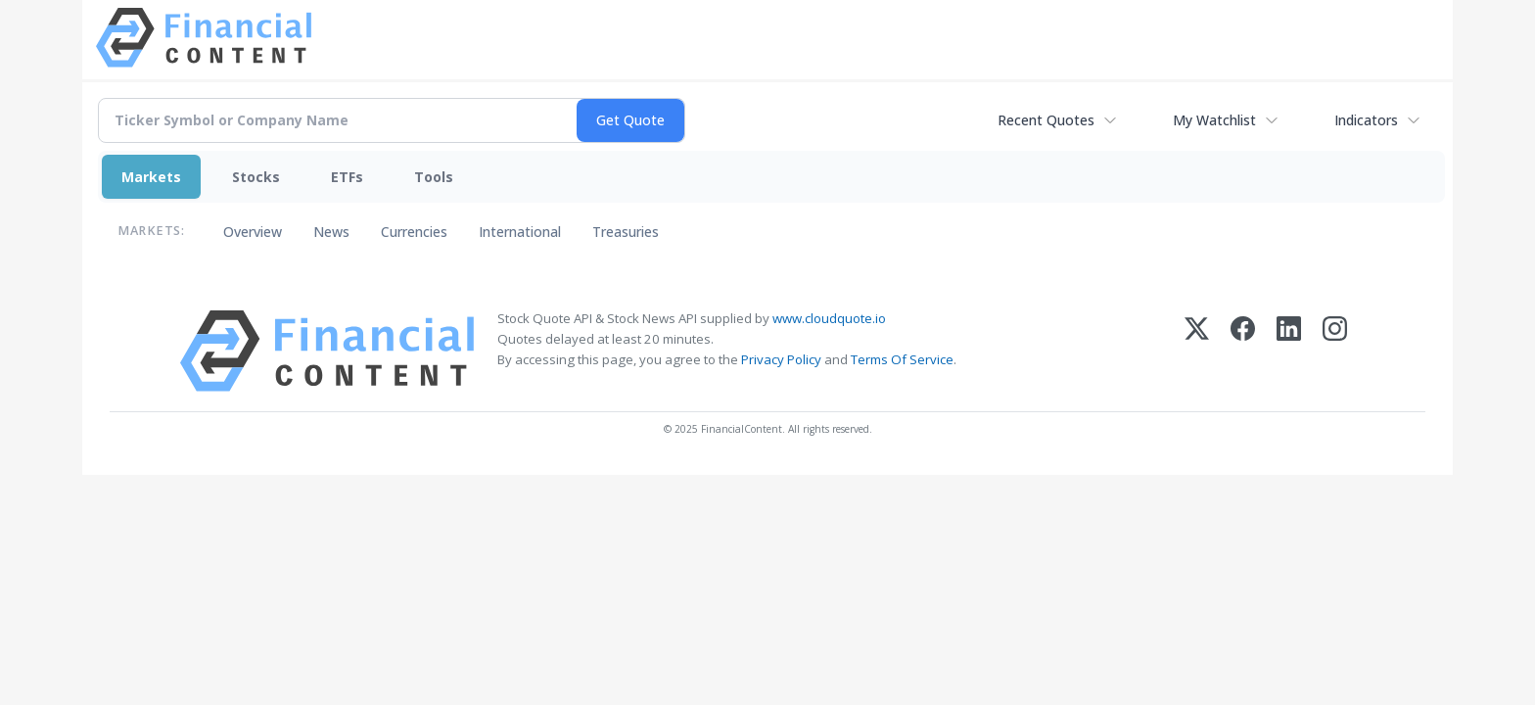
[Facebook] (1243, 351)
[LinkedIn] (1289, 351)
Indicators (1366, 120)
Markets (151, 176)
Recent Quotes (1046, 120)
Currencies (414, 231)
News (331, 231)
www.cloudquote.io (829, 318)
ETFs (347, 176)
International (520, 231)
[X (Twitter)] (1197, 351)
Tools (433, 176)
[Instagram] (1335, 351)
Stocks (256, 176)
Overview (252, 231)
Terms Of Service (902, 359)
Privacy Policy (781, 359)
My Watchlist (1214, 120)
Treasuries (625, 231)
